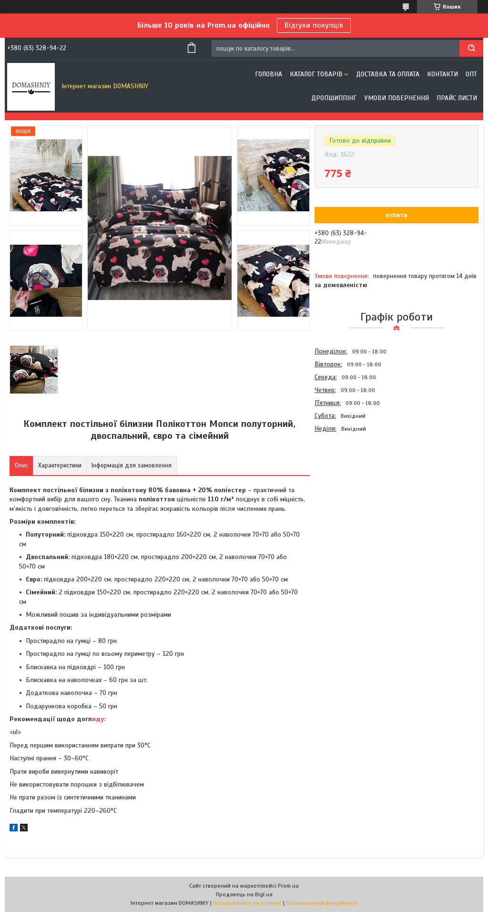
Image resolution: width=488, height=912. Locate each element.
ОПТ (471, 74)
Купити (396, 215)
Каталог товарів (316, 74)
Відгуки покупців (314, 25)
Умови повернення (396, 98)
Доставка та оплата (387, 74)
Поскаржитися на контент (247, 903)
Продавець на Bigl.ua (244, 894)
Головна (268, 74)
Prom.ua (288, 885)
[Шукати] (471, 48)
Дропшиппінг (333, 98)
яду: (98, 719)
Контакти (442, 74)
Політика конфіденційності (321, 903)
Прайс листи (457, 98)
